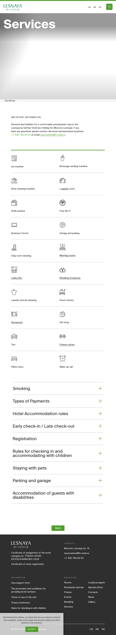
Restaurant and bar (74, 587)
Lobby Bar (16, 278)
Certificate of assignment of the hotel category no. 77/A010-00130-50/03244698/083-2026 (31, 555)
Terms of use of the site (23, 597)
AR (97, 629)
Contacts (93, 592)
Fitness (68, 592)
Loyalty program (96, 582)
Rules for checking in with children (28, 608)
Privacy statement (20, 602)
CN (89, 7)
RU (103, 629)
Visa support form (20, 582)
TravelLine (10, 100)
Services (68, 606)
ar (94, 7)
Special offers (95, 587)
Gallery (91, 602)
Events (67, 597)
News (91, 597)
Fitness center (67, 344)
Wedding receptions (70, 278)
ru (100, 7)
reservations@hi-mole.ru (52, 134)
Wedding (68, 602)
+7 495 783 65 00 (21, 134)
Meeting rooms (67, 255)
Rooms (67, 582)
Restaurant (17, 322)
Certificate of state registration (27, 564)
